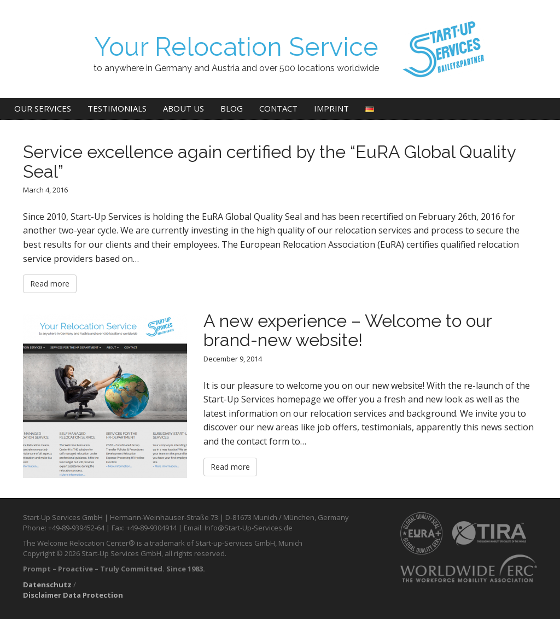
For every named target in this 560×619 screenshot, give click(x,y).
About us (183, 108)
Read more (49, 283)
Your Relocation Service (236, 47)
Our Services (42, 108)
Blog (231, 108)
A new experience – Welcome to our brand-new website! (347, 330)
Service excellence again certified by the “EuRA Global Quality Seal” (269, 161)
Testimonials (117, 108)
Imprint (331, 108)
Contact (278, 108)
